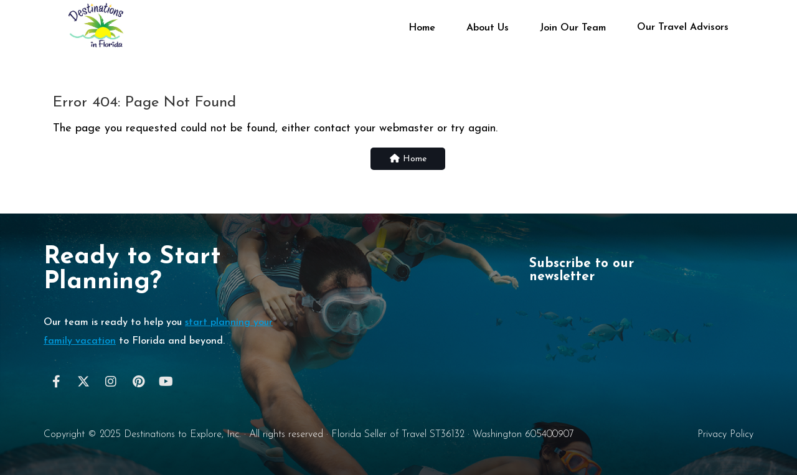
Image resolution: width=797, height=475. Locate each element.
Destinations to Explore (173, 435)
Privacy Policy (725, 435)
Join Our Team (573, 27)
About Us (487, 27)
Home (421, 27)
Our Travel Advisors (683, 27)
